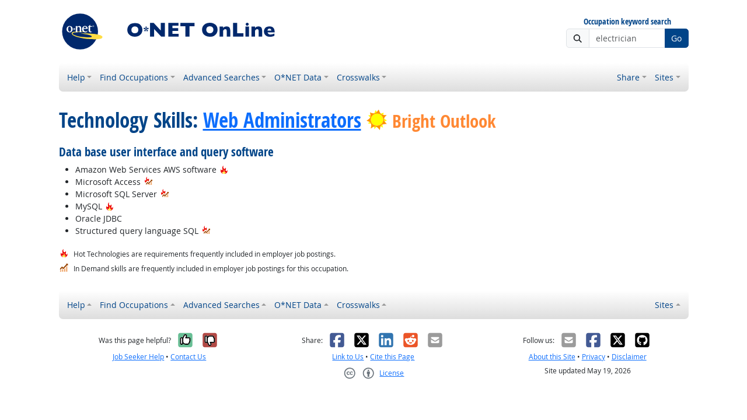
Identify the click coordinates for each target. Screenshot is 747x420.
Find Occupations (134, 77)
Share (628, 77)
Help (76, 77)
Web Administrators (282, 120)
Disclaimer (629, 357)
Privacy (593, 357)
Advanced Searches (221, 77)
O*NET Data (298, 77)
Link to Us (348, 357)
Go (676, 38)
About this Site (552, 357)
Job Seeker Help (138, 357)
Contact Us (188, 357)
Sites (664, 77)
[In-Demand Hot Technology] (148, 181)
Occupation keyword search (627, 22)
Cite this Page (392, 357)
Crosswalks (358, 77)
